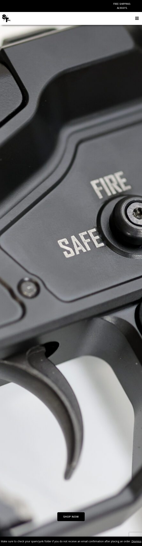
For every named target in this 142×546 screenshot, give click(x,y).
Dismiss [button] (136, 541)
